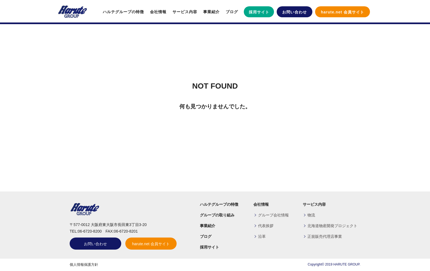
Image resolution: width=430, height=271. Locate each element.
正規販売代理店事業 (324, 236)
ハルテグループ (72, 12)
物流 (311, 215)
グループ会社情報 (273, 215)
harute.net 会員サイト (342, 12)
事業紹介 (211, 12)
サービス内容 (184, 12)
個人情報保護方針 (84, 264)
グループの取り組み (217, 215)
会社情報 (158, 12)
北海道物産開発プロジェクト (332, 226)
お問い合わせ (294, 12)
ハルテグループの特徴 (123, 12)
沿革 (262, 236)
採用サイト (259, 12)
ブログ (232, 12)
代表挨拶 (265, 226)
